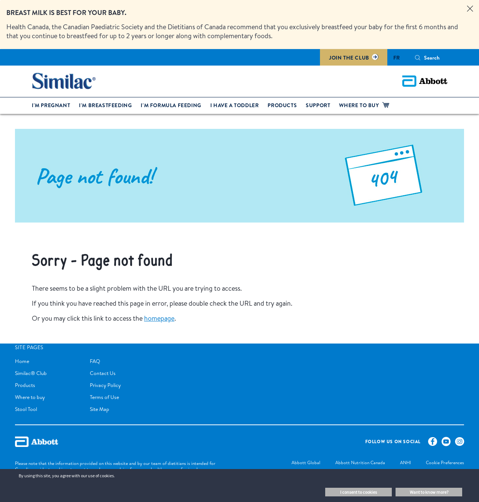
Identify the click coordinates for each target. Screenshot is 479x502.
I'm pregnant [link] (51, 105)
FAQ (95, 361)
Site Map (99, 409)
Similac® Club (31, 373)
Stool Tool (26, 409)
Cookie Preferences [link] (445, 462)
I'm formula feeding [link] (171, 105)
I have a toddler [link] (234, 105)
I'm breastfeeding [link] (105, 105)
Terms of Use (104, 397)
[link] (298, 463)
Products (25, 385)
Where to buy (30, 397)
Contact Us (103, 373)
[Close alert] (470, 8)
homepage (159, 318)
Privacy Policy (105, 385)
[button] (417, 57)
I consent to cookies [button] (358, 492)
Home (22, 361)
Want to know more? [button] (429, 492)
